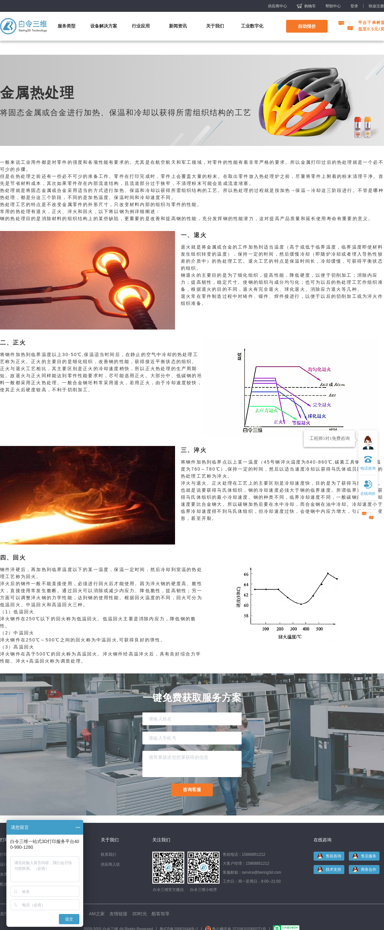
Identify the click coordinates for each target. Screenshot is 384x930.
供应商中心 (277, 6)
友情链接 (118, 913)
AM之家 (97, 913)
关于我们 (215, 25)
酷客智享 (161, 913)
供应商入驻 (110, 864)
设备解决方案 (103, 25)
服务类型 (67, 25)
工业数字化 (252, 25)
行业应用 (141, 25)
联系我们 (108, 854)
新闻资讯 (178, 25)
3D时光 (139, 913)
